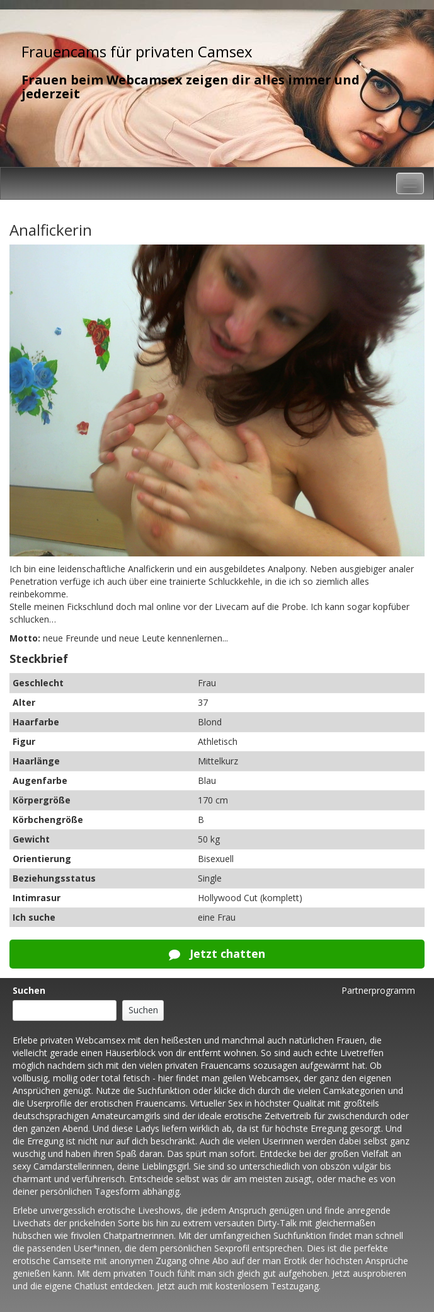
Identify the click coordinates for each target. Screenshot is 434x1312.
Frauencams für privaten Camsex (137, 51)
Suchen (29, 990)
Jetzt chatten (217, 953)
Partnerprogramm (378, 990)
